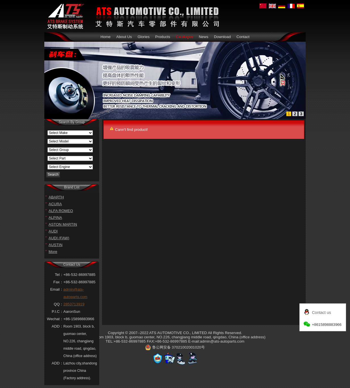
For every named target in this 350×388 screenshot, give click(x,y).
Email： (56, 289)
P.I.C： (57, 311)
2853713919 (73, 304)
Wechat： (55, 319)
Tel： (59, 274)
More (53, 251)
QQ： (58, 304)
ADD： (57, 326)
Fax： (58, 282)
